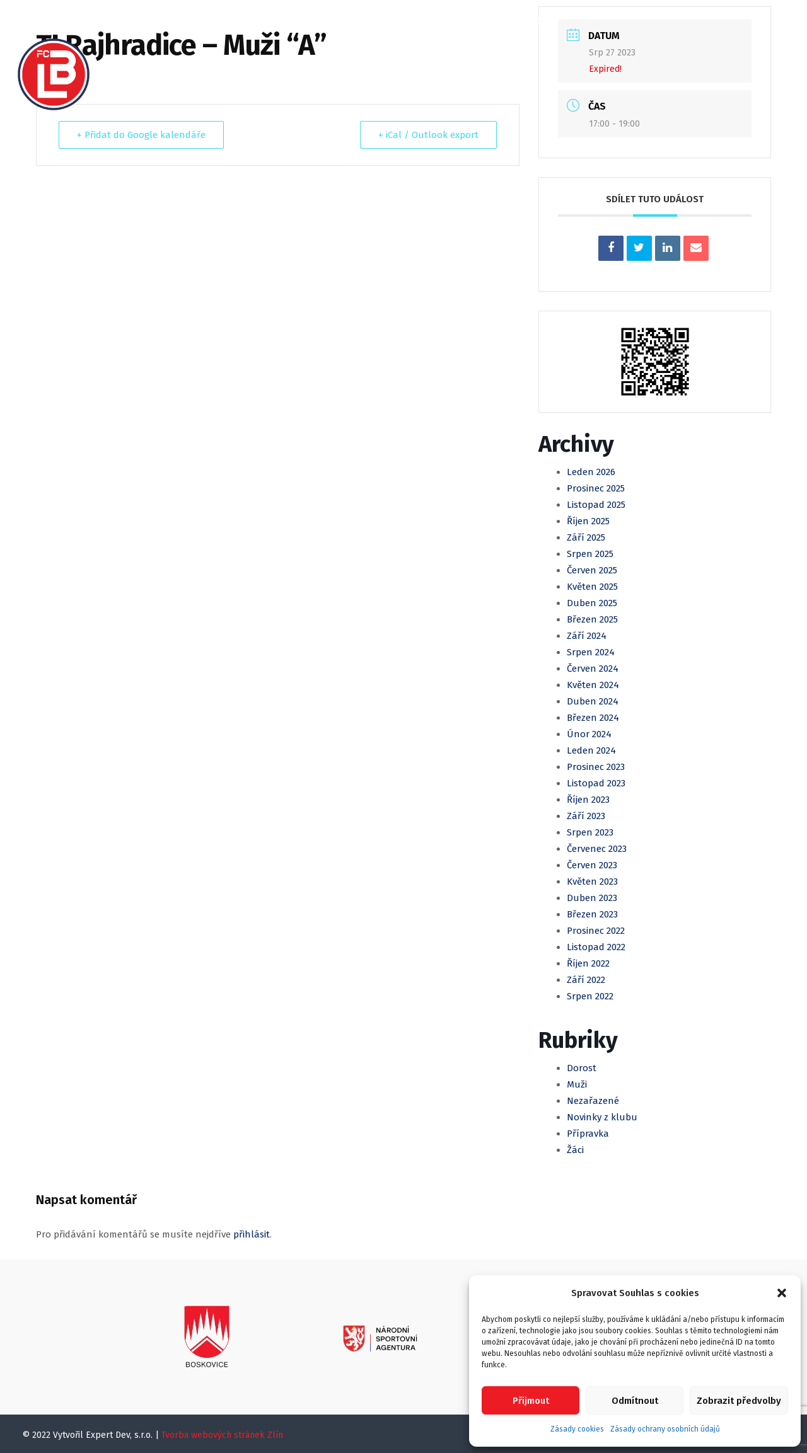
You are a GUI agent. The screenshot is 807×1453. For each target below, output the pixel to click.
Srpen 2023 (590, 832)
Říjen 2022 (588, 963)
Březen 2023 (592, 914)
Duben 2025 (592, 603)
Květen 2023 (592, 881)
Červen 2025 (592, 570)
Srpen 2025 (590, 554)
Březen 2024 (593, 717)
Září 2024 (587, 635)
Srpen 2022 (590, 996)
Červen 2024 (592, 668)
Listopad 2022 (596, 947)
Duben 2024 (592, 701)
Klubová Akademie (503, 21)
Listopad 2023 (596, 783)
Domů (134, 21)
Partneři (398, 64)
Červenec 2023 (597, 848)
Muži (368, 21)
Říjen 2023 (588, 799)
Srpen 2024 (591, 652)
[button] (781, 1293)
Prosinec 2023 (596, 766)
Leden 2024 (591, 750)
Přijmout (531, 1400)
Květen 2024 (593, 685)
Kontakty (466, 64)
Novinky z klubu (602, 1117)
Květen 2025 (592, 586)
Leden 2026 (591, 472)
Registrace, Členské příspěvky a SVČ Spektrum (237, 64)
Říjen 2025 (588, 521)
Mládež (419, 21)
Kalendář (312, 21)
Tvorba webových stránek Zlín (222, 1435)
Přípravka (588, 1133)
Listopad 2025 (596, 504)
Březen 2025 (592, 619)
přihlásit (251, 1234)
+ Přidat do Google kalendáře (141, 135)
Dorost (581, 1068)
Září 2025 (586, 537)
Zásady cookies (577, 1429)
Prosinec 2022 (596, 930)
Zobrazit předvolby (739, 1400)
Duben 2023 (592, 898)
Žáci (575, 1150)
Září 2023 (586, 816)
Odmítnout (635, 1400)
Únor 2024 (589, 734)
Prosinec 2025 (596, 488)
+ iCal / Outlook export (428, 135)
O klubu (190, 21)
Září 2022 (586, 979)
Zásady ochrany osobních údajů (665, 1429)
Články (249, 21)
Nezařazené (593, 1100)
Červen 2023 (592, 865)
